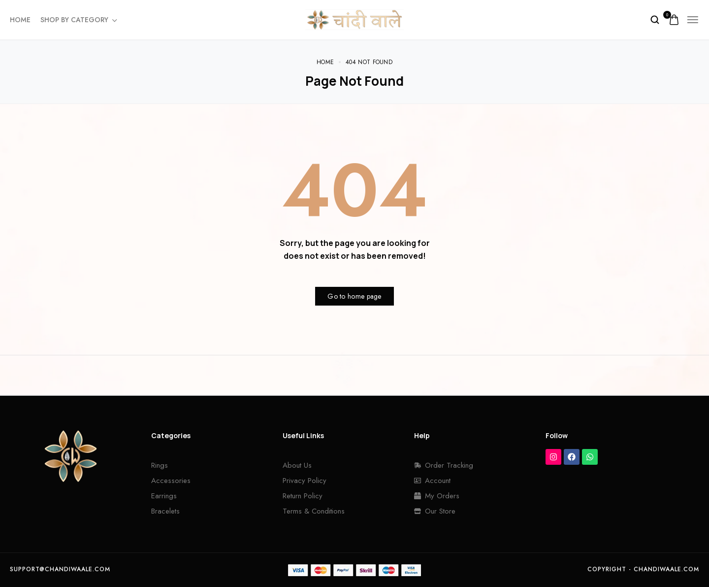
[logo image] (354, 18)
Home (20, 19)
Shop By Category (78, 19)
